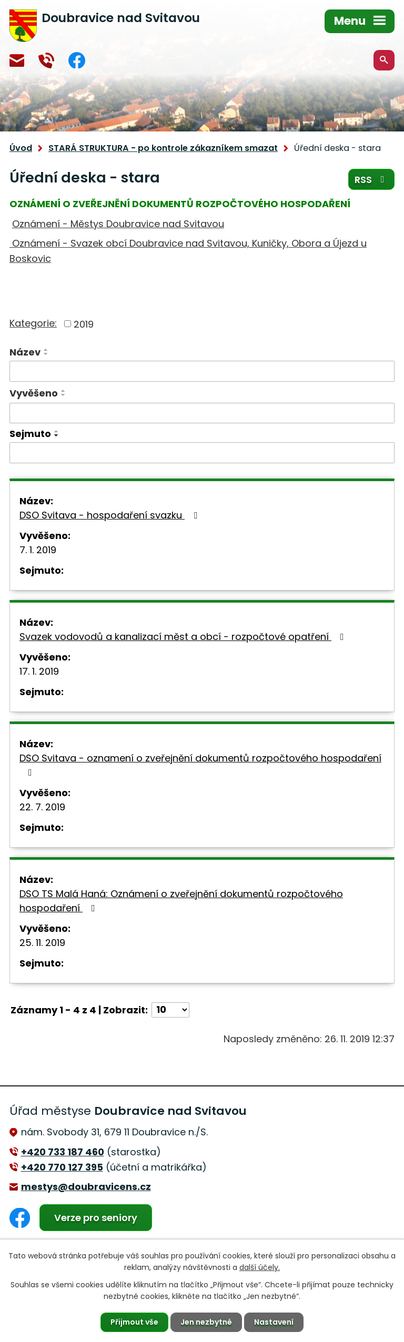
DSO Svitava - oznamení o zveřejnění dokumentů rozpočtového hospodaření (200, 764)
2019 (84, 323)
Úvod (20, 148)
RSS (372, 179)
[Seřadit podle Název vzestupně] (46, 350)
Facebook (76, 60)
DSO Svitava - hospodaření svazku (110, 515)
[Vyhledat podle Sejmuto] (202, 452)
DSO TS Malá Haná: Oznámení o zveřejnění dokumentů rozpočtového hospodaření (181, 900)
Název (25, 352)
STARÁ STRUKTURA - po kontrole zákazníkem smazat (163, 148)
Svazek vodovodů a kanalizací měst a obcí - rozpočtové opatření (183, 636)
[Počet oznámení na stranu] (170, 1010)
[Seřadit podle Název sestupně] (46, 354)
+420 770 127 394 (46, 60)
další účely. (259, 1267)
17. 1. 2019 (39, 671)
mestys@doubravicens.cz (16, 60)
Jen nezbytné (206, 1322)
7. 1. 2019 (37, 549)
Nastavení (274, 1322)
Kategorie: (33, 323)
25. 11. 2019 (42, 942)
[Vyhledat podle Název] (202, 371)
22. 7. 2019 (42, 807)
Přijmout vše (134, 1322)
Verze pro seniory (95, 1217)
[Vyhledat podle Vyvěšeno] (202, 413)
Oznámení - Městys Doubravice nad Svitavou (118, 223)
